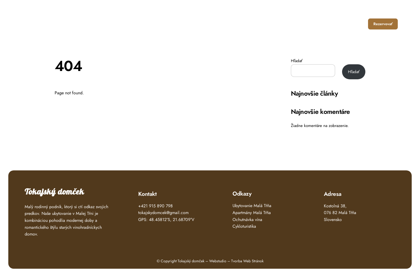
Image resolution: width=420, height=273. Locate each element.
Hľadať (296, 61)
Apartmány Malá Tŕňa (251, 213)
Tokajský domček (54, 191)
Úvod (266, 24)
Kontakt (356, 24)
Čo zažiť (314, 24)
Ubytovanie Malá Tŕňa (251, 206)
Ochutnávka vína (247, 219)
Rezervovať (383, 24)
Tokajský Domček (46, 22)
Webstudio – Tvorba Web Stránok (236, 261)
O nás (336, 24)
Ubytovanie (289, 24)
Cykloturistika (244, 226)
